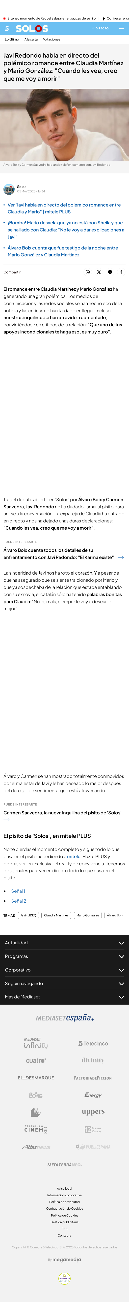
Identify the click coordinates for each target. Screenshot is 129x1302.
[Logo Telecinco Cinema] (36, 1129)
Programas (64, 956)
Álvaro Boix (115, 915)
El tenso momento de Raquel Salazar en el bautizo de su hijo (51, 19)
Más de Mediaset (64, 997)
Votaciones (51, 39)
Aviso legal (64, 1188)
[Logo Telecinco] (93, 1043)
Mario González (88, 915)
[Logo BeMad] (36, 1112)
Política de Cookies (64, 1215)
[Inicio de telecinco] (7, 28)
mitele (73, 856)
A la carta (31, 39)
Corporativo (64, 970)
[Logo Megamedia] (67, 1259)
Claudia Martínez (56, 915)
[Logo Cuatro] (36, 1060)
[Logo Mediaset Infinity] (36, 1043)
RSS (65, 1229)
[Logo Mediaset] (64, 1021)
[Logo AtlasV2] (36, 1147)
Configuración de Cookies (64, 1208)
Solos (21, 186)
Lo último (12, 39)
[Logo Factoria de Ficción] (93, 1078)
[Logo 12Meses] (93, 1129)
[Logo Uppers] (93, 1112)
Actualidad (64, 943)
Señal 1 (18, 891)
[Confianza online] (64, 1283)
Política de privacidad (64, 1202)
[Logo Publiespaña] (93, 1147)
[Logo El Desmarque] (36, 1077)
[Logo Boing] (36, 1095)
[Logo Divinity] (93, 1060)
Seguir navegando (64, 983)
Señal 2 (18, 901)
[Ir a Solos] (32, 28)
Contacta (64, 1235)
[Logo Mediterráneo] (64, 1164)
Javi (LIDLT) (28, 915)
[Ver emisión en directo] (100, 28)
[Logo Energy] (93, 1095)
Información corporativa (64, 1195)
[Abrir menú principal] (121, 28)
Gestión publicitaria (64, 1222)
